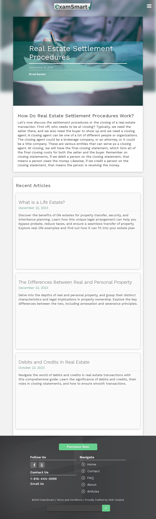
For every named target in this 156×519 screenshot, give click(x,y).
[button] (149, 6)
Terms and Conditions (69, 499)
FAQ (90, 478)
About (92, 484)
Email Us (37, 484)
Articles (93, 491)
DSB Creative (116, 499)
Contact (93, 471)
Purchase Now (78, 447)
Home (91, 464)
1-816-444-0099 (43, 479)
